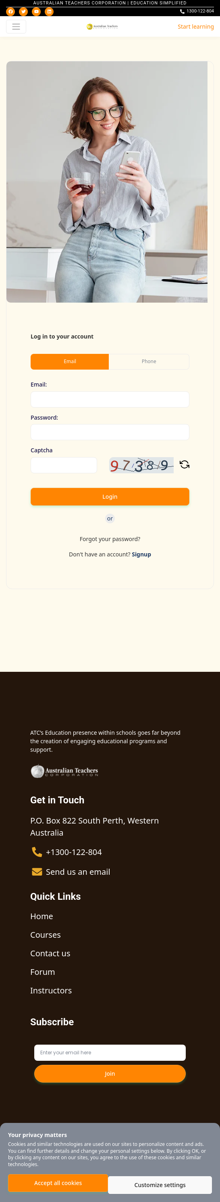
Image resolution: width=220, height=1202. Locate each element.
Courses (45, 934)
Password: (44, 417)
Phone (149, 361)
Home (41, 916)
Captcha (42, 450)
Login (109, 496)
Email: (39, 384)
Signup (141, 554)
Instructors (51, 990)
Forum (42, 971)
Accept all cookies (58, 1183)
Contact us (50, 953)
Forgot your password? (110, 539)
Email (70, 361)
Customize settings (160, 1185)
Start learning (196, 26)
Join (110, 1073)
